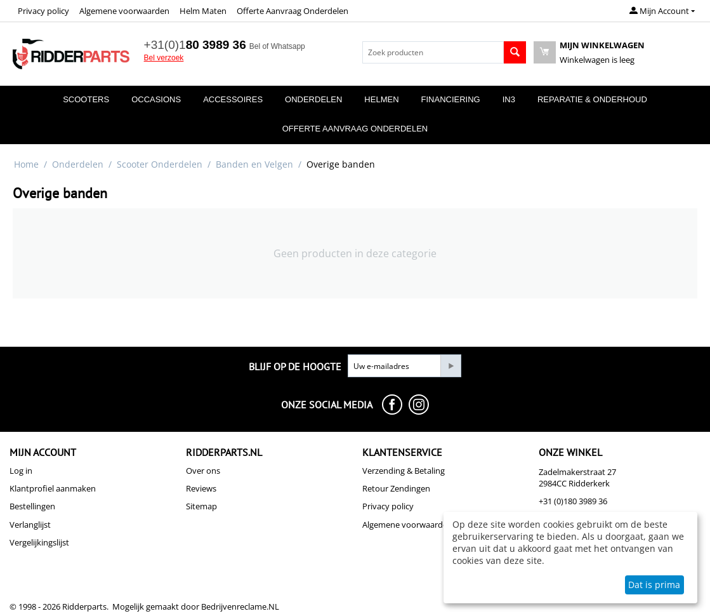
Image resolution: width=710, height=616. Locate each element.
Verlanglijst (30, 524)
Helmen (381, 99)
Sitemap (201, 506)
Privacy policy (43, 11)
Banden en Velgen (254, 164)
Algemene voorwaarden (124, 11)
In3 (509, 99)
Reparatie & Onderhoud (592, 99)
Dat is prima (654, 585)
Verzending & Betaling (403, 470)
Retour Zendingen (396, 488)
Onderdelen (313, 99)
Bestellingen (32, 506)
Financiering (450, 99)
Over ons (203, 470)
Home (26, 164)
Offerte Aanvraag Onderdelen (292, 11)
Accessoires (233, 99)
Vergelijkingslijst (39, 542)
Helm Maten (203, 11)
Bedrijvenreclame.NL (240, 606)
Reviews (201, 488)
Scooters (86, 99)
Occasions (156, 99)
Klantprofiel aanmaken (53, 488)
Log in (21, 470)
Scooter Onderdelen (159, 164)
